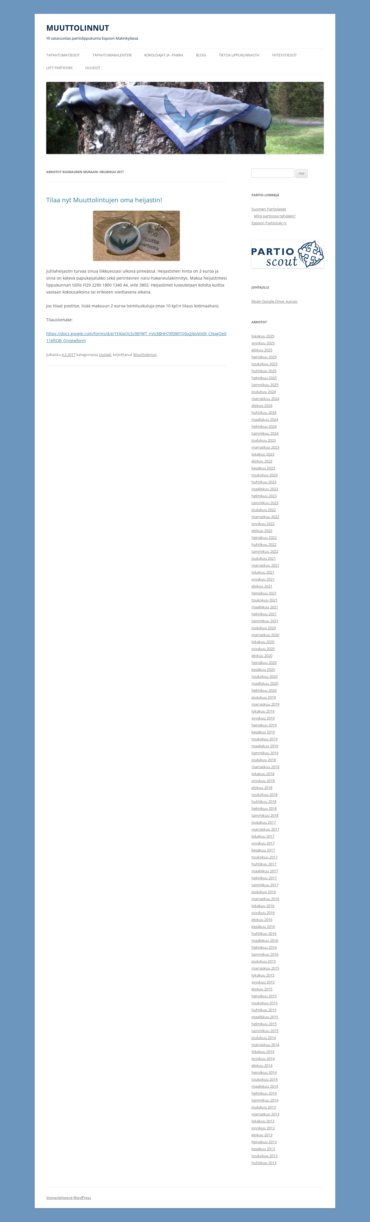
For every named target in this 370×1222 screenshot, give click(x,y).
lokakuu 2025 (262, 336)
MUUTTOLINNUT (77, 28)
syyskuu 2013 (263, 1128)
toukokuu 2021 (264, 600)
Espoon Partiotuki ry (269, 222)
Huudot (92, 67)
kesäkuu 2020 (263, 669)
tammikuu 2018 (264, 815)
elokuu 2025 (261, 350)
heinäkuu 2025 (264, 356)
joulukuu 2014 (263, 1037)
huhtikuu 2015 (263, 1009)
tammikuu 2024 (264, 433)
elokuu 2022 (261, 530)
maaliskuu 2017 (264, 871)
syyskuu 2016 (263, 912)
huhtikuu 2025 (263, 370)
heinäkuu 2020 (264, 662)
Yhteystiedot (284, 55)
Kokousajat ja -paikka (163, 55)
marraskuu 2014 (265, 1044)
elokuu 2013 (261, 1134)
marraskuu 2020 (265, 634)
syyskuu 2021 (263, 579)
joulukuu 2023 (263, 440)
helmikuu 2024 (264, 426)
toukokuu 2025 (264, 363)
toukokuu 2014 (264, 1079)
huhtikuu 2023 (263, 482)
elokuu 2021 (261, 586)
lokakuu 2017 (262, 836)
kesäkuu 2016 (263, 926)
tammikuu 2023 (264, 502)
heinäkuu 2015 (264, 996)
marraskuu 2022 (265, 516)
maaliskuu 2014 (264, 1086)
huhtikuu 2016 (263, 933)
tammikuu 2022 (264, 551)
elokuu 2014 (261, 1065)
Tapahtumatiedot (63, 55)
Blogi (201, 55)
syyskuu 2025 (263, 343)
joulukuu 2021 (263, 558)
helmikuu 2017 (264, 877)
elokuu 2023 (261, 461)
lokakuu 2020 (262, 641)
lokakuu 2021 (262, 572)
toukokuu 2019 (264, 739)
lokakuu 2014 (262, 1051)
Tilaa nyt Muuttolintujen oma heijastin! (104, 199)
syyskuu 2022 (263, 523)
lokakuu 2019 (262, 711)
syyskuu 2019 (263, 718)
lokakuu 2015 (262, 975)
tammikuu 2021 (264, 620)
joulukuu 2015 (263, 961)
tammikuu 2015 (264, 1030)
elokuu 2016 (261, 919)
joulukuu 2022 (263, 509)
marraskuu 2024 (265, 398)
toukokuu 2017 (264, 857)
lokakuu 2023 (262, 454)
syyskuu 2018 (263, 780)
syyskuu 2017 (263, 843)
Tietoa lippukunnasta (239, 55)
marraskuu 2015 (265, 968)
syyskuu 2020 (263, 648)
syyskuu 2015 (263, 982)
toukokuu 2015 (264, 1003)
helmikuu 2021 (264, 613)
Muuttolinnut (145, 354)
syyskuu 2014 (263, 1058)
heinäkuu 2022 (264, 537)
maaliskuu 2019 (264, 745)
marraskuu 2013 (265, 1114)
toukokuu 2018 (264, 794)
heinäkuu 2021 (264, 593)
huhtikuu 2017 (263, 864)
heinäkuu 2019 (264, 725)
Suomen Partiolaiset (268, 209)
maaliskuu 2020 (264, 683)
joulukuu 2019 (263, 697)
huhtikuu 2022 (263, 544)
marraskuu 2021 (265, 565)
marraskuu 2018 (265, 766)
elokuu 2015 (261, 989)
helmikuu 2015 (264, 1023)
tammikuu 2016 (264, 954)
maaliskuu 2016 (264, 940)
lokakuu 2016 (262, 905)
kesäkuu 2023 (263, 468)
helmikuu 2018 (264, 808)
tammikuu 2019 (264, 752)
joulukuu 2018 (263, 759)
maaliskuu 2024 (264, 419)
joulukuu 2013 (263, 1107)
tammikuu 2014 (264, 1100)
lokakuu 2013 (262, 1121)
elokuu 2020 (261, 655)
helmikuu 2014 (264, 1093)
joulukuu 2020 (263, 627)
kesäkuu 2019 (263, 732)
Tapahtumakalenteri (112, 55)
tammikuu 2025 (264, 384)
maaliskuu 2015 (264, 1016)
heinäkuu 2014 (264, 1072)
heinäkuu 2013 (264, 1141)
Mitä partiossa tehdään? (275, 216)
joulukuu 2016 (263, 891)
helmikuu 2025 (264, 377)
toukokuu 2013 (264, 1155)
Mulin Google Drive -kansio (274, 301)
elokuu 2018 (261, 787)
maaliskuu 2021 (264, 607)
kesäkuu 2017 (263, 850)
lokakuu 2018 (262, 773)
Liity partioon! (59, 67)
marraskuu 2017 (265, 829)
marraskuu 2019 (265, 704)
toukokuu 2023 (264, 475)
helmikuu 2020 (264, 690)
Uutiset (105, 354)
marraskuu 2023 (265, 447)
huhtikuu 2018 (263, 801)
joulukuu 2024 (263, 391)
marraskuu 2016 (265, 898)
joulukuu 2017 (263, 822)
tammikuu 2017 (264, 884)
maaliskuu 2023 (264, 488)
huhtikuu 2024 (263, 412)
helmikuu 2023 (264, 495)
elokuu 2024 (261, 405)
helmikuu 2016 (264, 947)
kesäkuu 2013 (263, 1148)
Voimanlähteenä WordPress (68, 1197)
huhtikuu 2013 (263, 1162)
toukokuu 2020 (264, 676)
